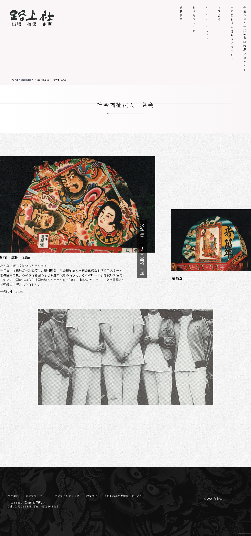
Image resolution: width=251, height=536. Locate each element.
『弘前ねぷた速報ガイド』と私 (232, 34)
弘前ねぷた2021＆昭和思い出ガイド (245, 39)
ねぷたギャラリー (194, 22)
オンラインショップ (207, 24)
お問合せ (219, 14)
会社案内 (181, 14)
